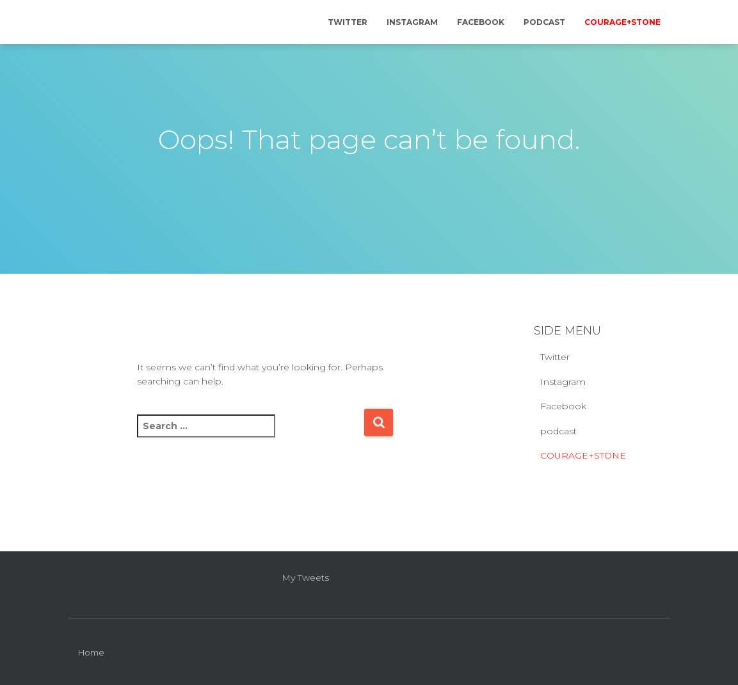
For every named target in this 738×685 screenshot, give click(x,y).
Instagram (412, 22)
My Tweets (305, 577)
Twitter (347, 22)
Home (91, 652)
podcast (544, 22)
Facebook (480, 22)
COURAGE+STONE (622, 22)
